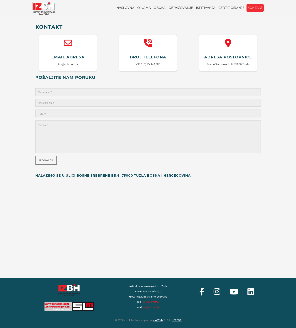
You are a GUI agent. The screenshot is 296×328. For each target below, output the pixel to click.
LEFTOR (177, 320)
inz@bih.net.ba (151, 307)
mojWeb (158, 320)
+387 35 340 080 (150, 302)
